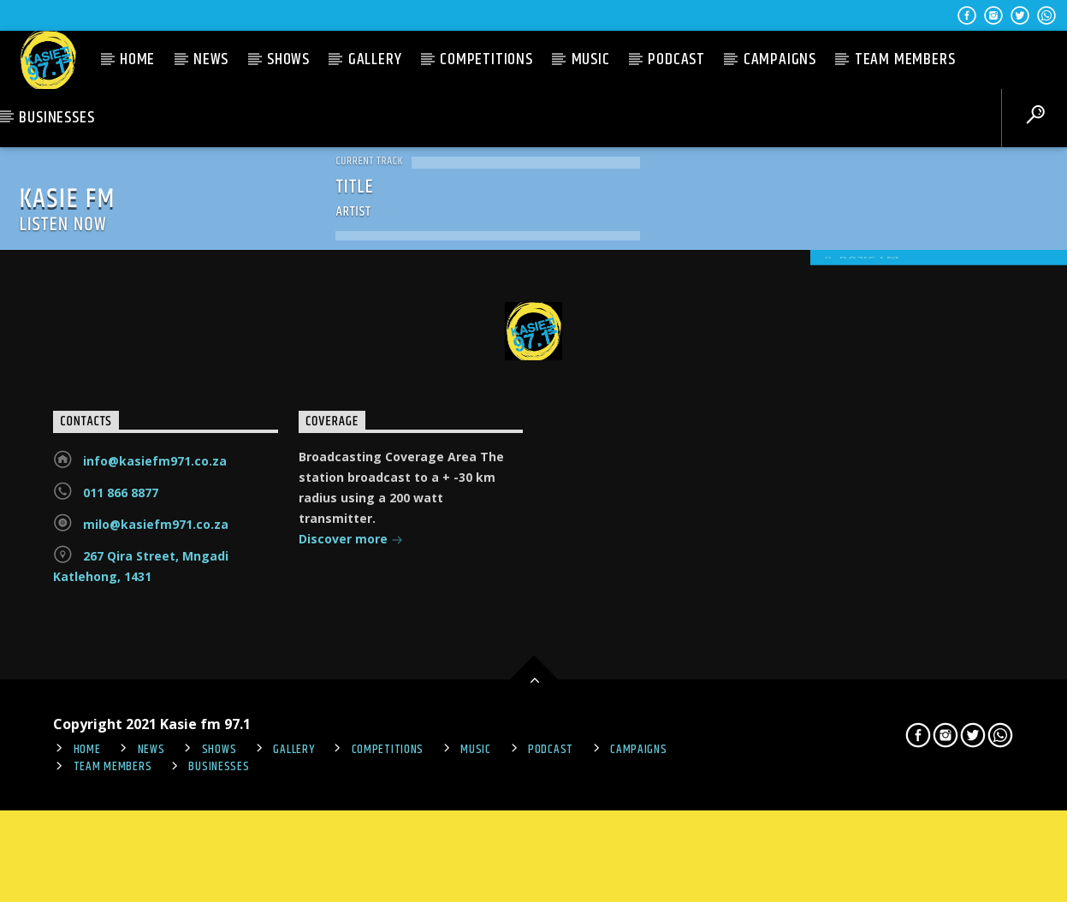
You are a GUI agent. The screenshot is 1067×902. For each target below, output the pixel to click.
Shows (288, 59)
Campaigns (780, 59)
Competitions (486, 59)
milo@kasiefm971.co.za (155, 615)
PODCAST (676, 59)
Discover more (351, 631)
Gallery (375, 59)
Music (591, 59)
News (210, 59)
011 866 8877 (120, 583)
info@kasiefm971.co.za (155, 551)
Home (137, 59)
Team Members (905, 59)
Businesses (56, 117)
